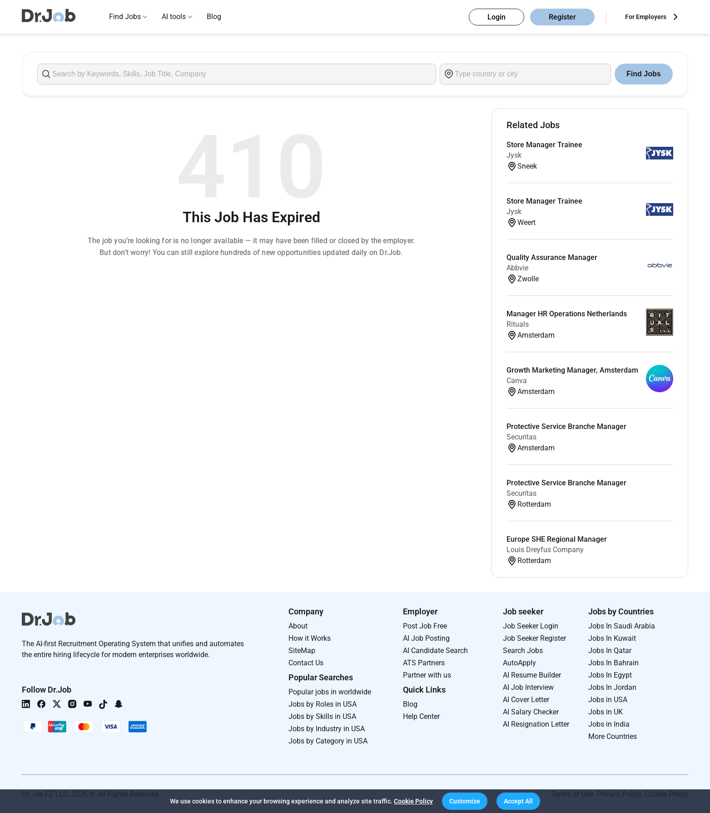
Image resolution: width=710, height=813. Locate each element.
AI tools (174, 16)
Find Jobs (125, 16)
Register (562, 17)
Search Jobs (523, 650)
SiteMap (301, 650)
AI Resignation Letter (536, 724)
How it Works (309, 638)
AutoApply (519, 662)
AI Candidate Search (435, 650)
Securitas (521, 437)
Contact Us (305, 662)
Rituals (517, 324)
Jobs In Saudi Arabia (621, 626)
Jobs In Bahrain (613, 662)
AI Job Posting (426, 638)
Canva (516, 380)
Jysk (513, 155)
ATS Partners (424, 662)
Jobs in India (609, 724)
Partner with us (427, 675)
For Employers (645, 16)
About (298, 626)
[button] (464, 801)
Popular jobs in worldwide (329, 692)
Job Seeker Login (530, 626)
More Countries (612, 736)
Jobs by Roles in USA (322, 704)
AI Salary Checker (531, 712)
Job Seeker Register (534, 638)
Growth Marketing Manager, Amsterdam (572, 370)
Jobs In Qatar (609, 650)
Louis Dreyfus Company (545, 549)
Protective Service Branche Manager (566, 426)
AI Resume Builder (532, 675)
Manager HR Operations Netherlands (566, 313)
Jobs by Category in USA (327, 741)
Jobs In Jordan (612, 687)
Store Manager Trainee (544, 144)
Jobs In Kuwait (612, 638)
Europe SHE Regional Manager (556, 539)
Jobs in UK (605, 712)
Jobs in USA (607, 699)
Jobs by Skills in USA (322, 716)
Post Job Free (425, 626)
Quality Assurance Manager (551, 257)
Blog (214, 16)
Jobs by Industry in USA (326, 728)
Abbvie (517, 268)
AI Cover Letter (526, 699)
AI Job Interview (528, 687)
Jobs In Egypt (610, 675)
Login (496, 17)
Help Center (421, 716)
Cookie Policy (413, 801)
